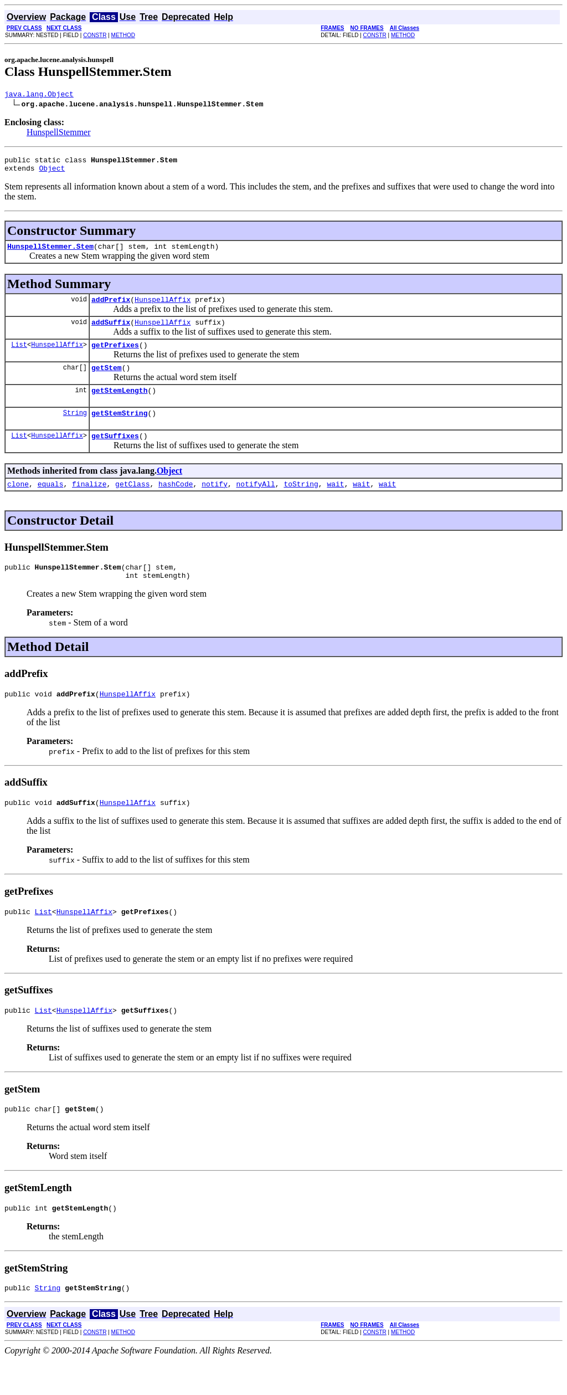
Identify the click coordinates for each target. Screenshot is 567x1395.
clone (18, 504)
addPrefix (110, 307)
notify (215, 504)
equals (51, 504)
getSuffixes (115, 454)
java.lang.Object (39, 95)
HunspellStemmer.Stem (50, 253)
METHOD (123, 35)
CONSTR (94, 35)
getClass (132, 504)
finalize (89, 504)
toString (301, 504)
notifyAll (255, 504)
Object (52, 173)
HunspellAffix (162, 307)
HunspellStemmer (59, 134)
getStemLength (119, 405)
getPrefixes (115, 356)
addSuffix (110, 332)
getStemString (119, 429)
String (75, 429)
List (19, 356)
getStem (106, 381)
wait (335, 504)
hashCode (175, 504)
